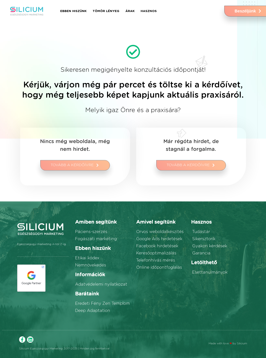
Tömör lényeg (106, 11)
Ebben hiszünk (73, 11)
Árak (130, 11)
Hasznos (149, 11)
